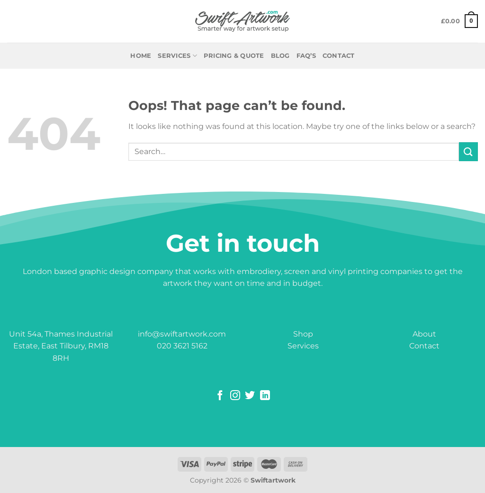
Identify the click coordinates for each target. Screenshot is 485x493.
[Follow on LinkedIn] (265, 396)
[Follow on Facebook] (220, 396)
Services (177, 55)
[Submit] (468, 151)
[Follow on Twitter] (250, 396)
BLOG (280, 55)
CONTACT (339, 55)
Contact (424, 345)
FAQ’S (306, 55)
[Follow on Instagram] (235, 396)
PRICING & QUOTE (234, 55)
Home (140, 55)
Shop (303, 333)
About (424, 333)
